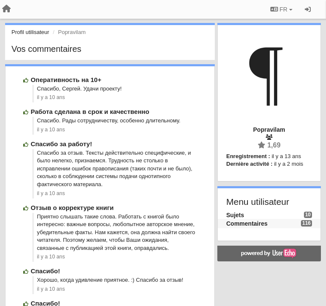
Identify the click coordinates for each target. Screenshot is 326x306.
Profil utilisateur (30, 32)
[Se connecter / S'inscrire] (307, 9)
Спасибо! (45, 271)
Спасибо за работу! (61, 143)
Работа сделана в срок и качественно (90, 111)
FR (281, 9)
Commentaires (246, 223)
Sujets (235, 215)
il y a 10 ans (51, 97)
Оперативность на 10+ (66, 79)
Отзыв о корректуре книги (72, 207)
